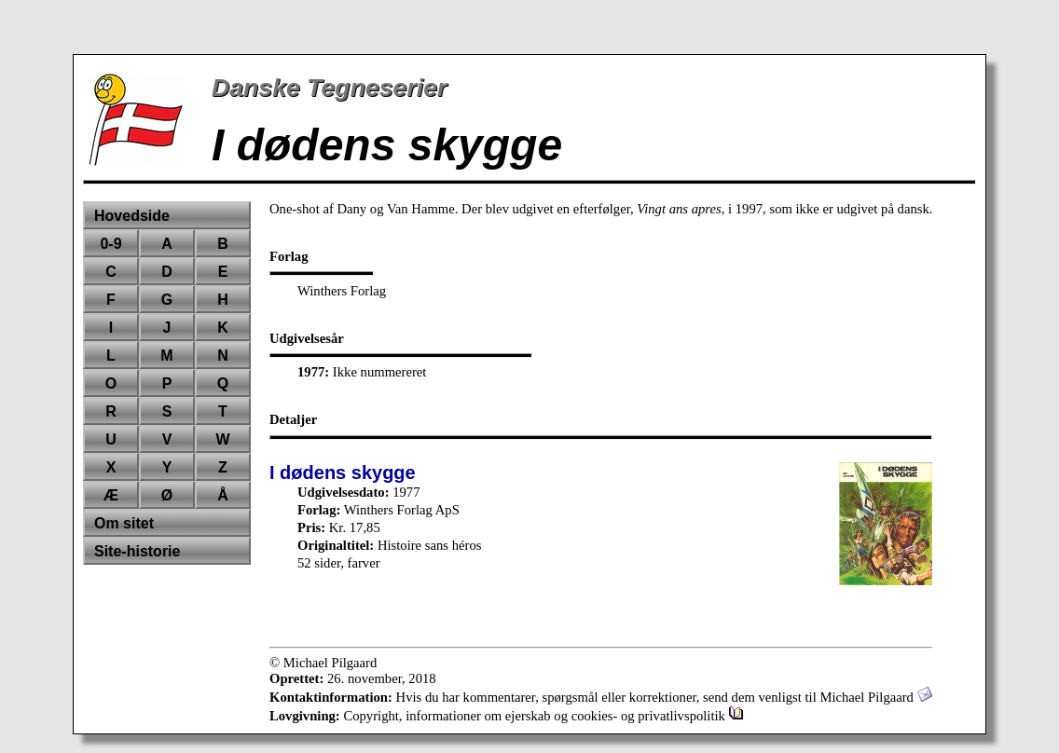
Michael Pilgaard (875, 697)
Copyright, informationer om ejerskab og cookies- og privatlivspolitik (543, 715)
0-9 (110, 244)
